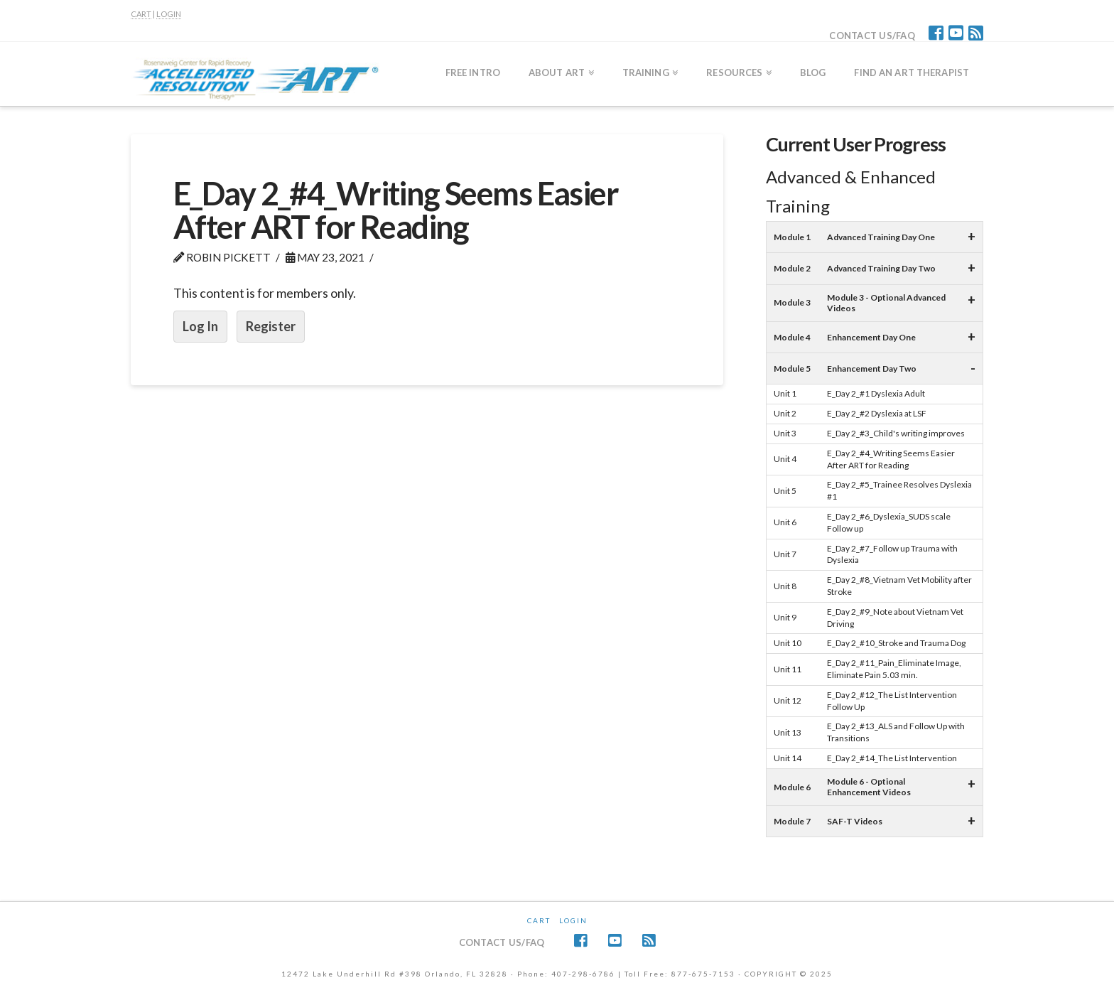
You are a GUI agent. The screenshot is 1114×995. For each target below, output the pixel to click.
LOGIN (168, 13)
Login (573, 920)
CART (141, 13)
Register (271, 326)
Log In (200, 326)
